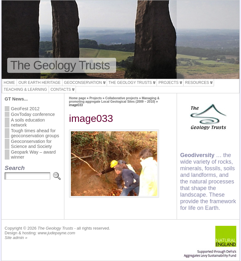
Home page (77, 98)
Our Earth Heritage (40, 82)
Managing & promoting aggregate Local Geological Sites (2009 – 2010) (114, 99)
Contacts (61, 89)
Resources (197, 82)
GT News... (16, 98)
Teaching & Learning (25, 89)
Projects (168, 82)
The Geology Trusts (60, 65)
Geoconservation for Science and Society (31, 144)
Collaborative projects (121, 98)
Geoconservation (83, 82)
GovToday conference (33, 114)
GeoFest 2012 (25, 108)
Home (9, 82)
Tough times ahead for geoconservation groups (35, 133)
